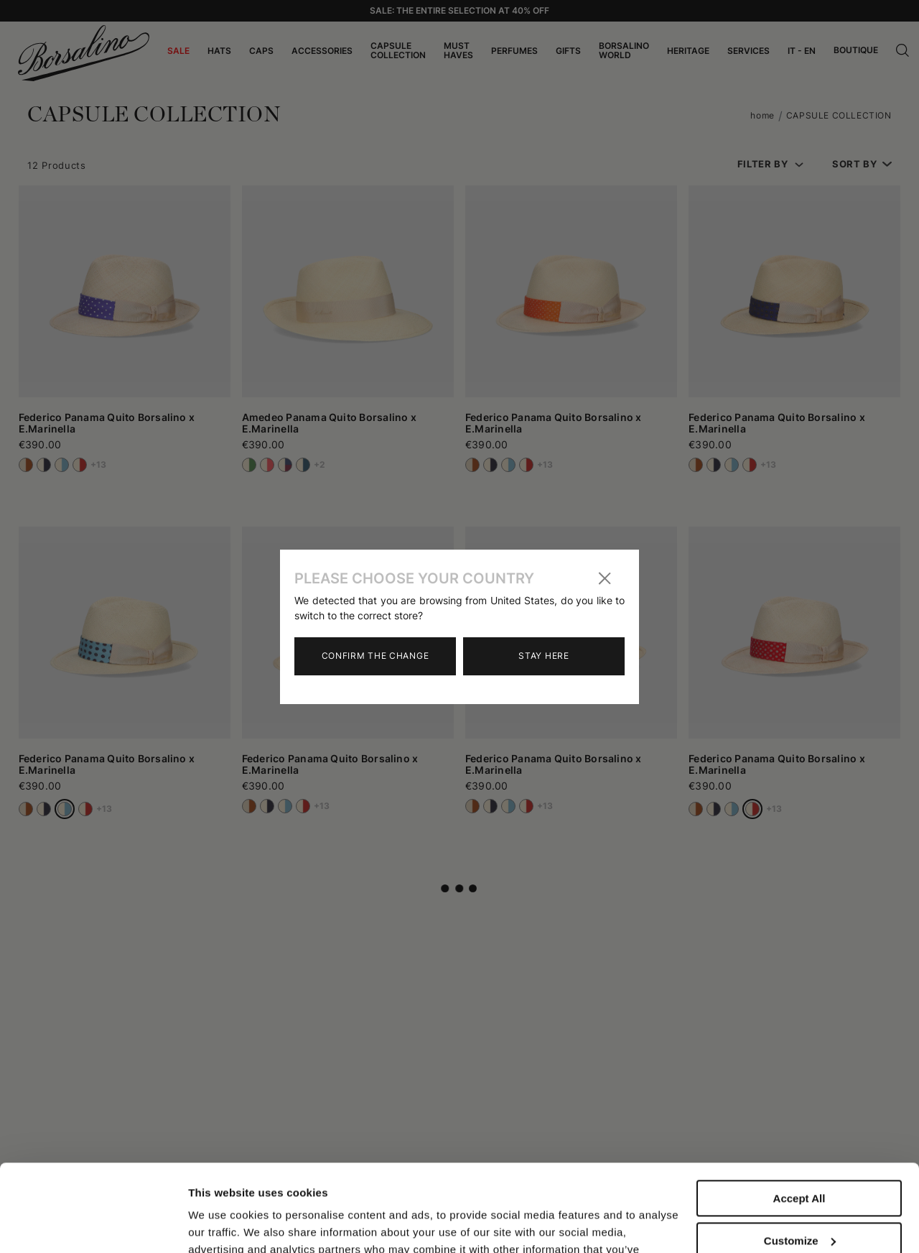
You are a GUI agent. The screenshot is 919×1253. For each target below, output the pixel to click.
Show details (221, 1225)
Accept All (799, 1117)
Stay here (543, 655)
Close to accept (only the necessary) (799, 1207)
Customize (800, 1158)
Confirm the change (375, 655)
